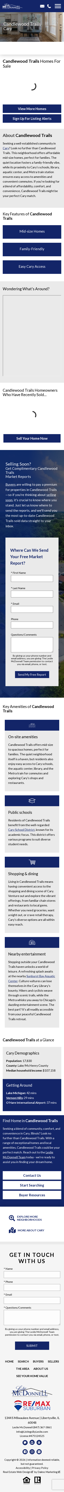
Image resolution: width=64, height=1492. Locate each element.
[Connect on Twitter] (39, 1451)
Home (9, 1361)
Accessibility (23, 1467)
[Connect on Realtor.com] (39, 1442)
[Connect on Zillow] (32, 1442)
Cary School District (21, 830)
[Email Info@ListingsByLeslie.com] (43, 6)
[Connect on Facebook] (25, 1451)
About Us (40, 1368)
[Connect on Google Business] (25, 1442)
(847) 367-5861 (42, 1427)
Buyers (10, 484)
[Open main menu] (58, 6)
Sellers (53, 1361)
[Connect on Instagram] (32, 1451)
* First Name (18, 572)
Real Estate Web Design (18, 1471)
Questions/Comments (24, 634)
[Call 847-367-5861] (50, 6)
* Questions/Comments (17, 1307)
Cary (7, 28)
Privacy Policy (40, 1467)
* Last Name (18, 588)
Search (23, 1361)
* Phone (8, 1281)
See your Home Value (32, 1376)
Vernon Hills (14, 1098)
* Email (15, 603)
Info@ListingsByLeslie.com (32, 1431)
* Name (8, 1268)
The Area (22, 1368)
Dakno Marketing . (49, 1471)
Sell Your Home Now (32, 438)
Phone (14, 619)
